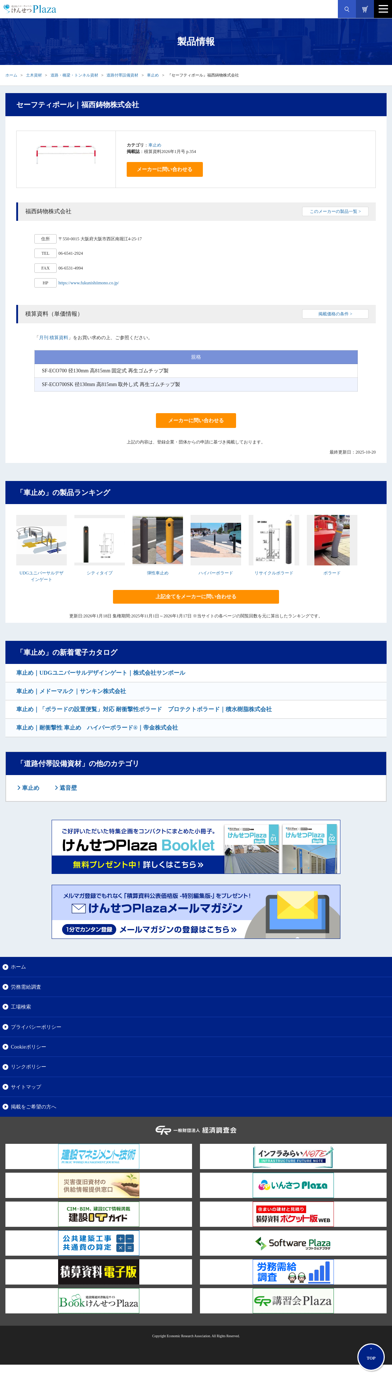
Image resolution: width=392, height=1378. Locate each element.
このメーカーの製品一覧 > (335, 211)
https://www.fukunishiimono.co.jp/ (88, 282)
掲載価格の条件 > (335, 313)
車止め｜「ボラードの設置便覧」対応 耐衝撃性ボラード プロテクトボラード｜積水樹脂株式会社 (144, 709)
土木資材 (34, 75)
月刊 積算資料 (53, 337)
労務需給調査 (26, 987)
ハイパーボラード (216, 573)
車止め (153, 75)
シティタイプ (100, 573)
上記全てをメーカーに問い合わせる (196, 596)
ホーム (11, 75)
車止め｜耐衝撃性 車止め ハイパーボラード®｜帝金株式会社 (97, 728)
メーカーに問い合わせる (164, 169)
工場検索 (21, 1007)
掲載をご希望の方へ (33, 1107)
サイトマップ (26, 1087)
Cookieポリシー (28, 1047)
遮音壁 (67, 788)
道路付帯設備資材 (122, 75)
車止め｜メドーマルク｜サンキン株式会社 (71, 691)
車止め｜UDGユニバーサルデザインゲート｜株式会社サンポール (100, 673)
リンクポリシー (28, 1066)
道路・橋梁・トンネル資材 (74, 75)
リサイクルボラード (273, 573)
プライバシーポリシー (36, 1027)
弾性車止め (158, 573)
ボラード (332, 573)
